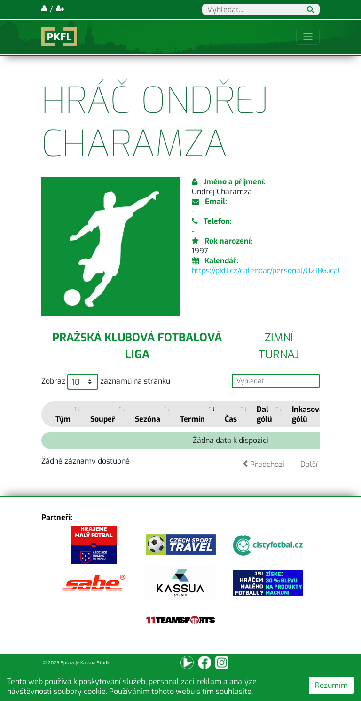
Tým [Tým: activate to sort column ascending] (63, 419)
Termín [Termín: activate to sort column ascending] (192, 419)
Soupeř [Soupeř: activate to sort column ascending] (102, 419)
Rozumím (331, 685)
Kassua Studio (95, 663)
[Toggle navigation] (308, 37)
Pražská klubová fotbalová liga (137, 346)
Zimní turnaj (279, 346)
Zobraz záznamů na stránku (105, 382)
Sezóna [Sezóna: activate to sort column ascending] (147, 419)
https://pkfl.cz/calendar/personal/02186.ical (266, 271)
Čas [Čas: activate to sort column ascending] (231, 419)
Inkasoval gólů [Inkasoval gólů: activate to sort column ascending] (309, 414)
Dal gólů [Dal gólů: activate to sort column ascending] (264, 414)
